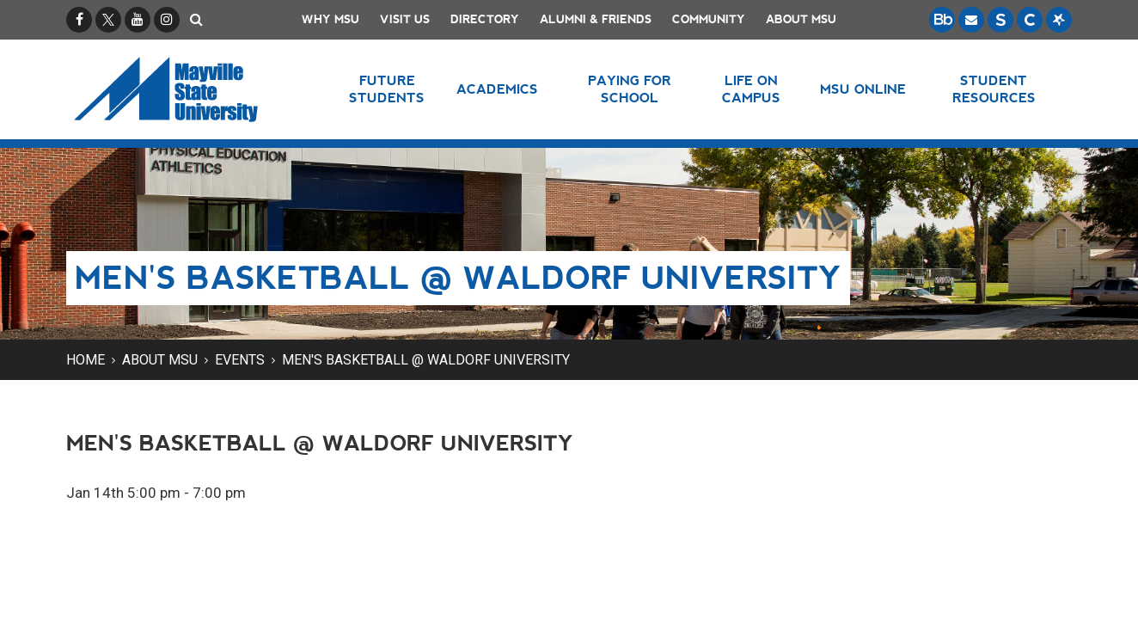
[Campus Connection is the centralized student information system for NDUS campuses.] (1030, 20)
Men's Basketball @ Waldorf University (426, 360)
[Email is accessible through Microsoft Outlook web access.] (971, 20)
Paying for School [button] (629, 89)
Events (240, 360)
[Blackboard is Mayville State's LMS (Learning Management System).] (942, 20)
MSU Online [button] (864, 89)
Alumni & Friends (596, 19)
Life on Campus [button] (751, 89)
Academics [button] (497, 89)
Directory (484, 19)
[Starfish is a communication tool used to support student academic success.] (1059, 20)
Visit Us (405, 19)
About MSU (801, 19)
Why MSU (330, 19)
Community (708, 19)
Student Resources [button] (994, 89)
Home (85, 360)
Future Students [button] (387, 89)
